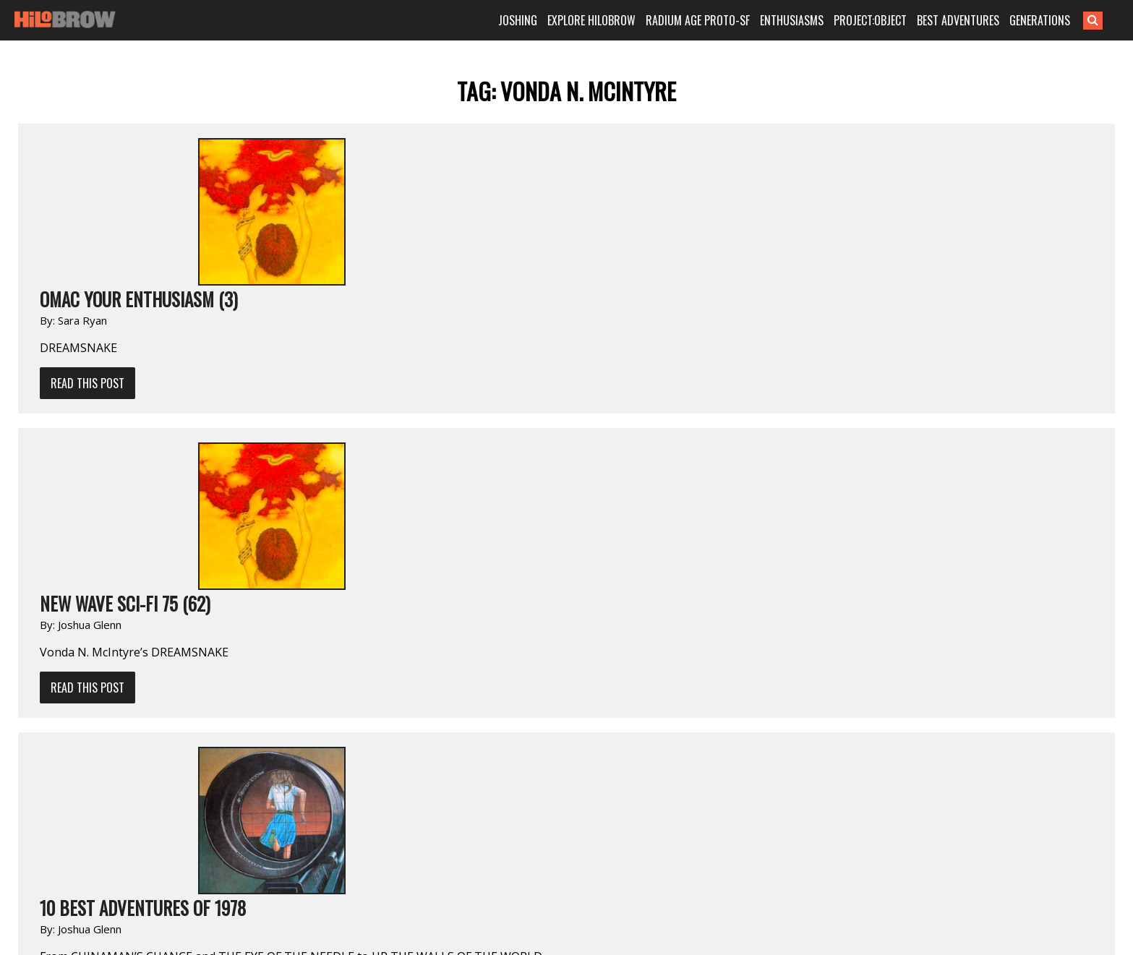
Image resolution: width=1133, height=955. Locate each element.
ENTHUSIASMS (792, 20)
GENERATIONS (1039, 20)
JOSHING (517, 20)
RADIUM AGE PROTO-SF (698, 20)
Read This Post (87, 383)
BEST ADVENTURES (958, 20)
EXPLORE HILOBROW (591, 20)
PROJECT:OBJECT (870, 20)
